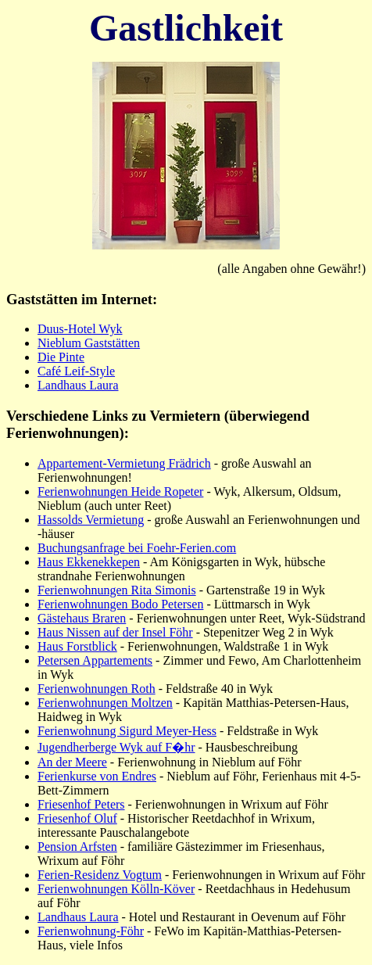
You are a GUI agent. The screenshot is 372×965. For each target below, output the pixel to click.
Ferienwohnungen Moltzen (105, 702)
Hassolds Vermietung (91, 519)
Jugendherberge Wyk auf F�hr (116, 747)
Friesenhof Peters (81, 804)
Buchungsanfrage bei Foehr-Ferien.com (137, 547)
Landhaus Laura (78, 385)
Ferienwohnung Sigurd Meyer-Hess (127, 730)
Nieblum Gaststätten (89, 343)
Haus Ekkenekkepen (89, 562)
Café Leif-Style (76, 371)
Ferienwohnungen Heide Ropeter (120, 491)
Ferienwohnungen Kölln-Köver (116, 888)
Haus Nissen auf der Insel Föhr (115, 632)
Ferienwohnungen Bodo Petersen (120, 604)
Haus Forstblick (77, 646)
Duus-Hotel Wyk (80, 328)
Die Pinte (61, 357)
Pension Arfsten (77, 846)
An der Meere (72, 762)
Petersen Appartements (95, 660)
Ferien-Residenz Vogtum (100, 874)
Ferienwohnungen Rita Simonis (117, 590)
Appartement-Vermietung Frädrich (124, 463)
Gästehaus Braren (82, 618)
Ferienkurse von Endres (97, 776)
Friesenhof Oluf (77, 818)
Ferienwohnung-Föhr (91, 931)
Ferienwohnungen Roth (97, 688)
